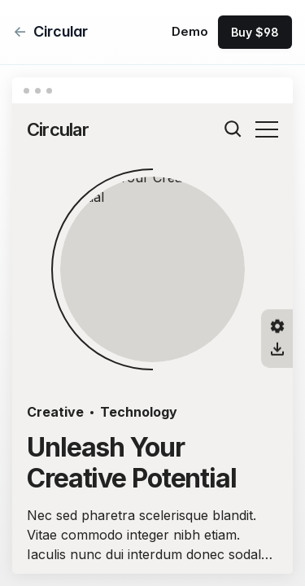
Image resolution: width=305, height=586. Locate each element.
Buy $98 (255, 32)
